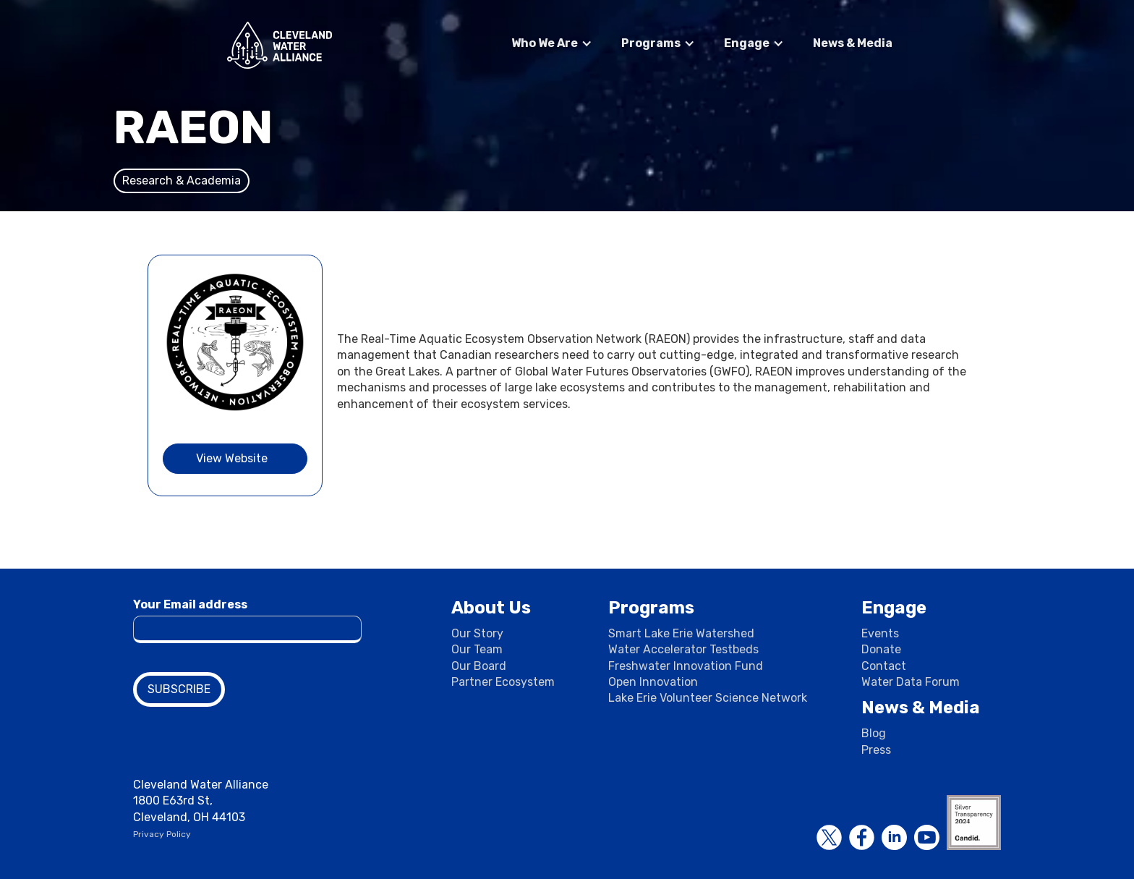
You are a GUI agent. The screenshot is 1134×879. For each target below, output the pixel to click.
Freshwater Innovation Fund (685, 666)
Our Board (478, 666)
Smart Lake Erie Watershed (681, 633)
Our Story (477, 633)
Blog (873, 733)
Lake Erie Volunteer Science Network (707, 698)
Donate (881, 649)
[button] (552, 43)
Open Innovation (653, 682)
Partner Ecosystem (503, 682)
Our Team (477, 649)
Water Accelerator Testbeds (683, 649)
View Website (232, 458)
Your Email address (190, 604)
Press (876, 750)
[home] (279, 45)
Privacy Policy (162, 834)
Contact (883, 666)
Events (880, 633)
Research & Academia (181, 180)
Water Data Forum (910, 682)
